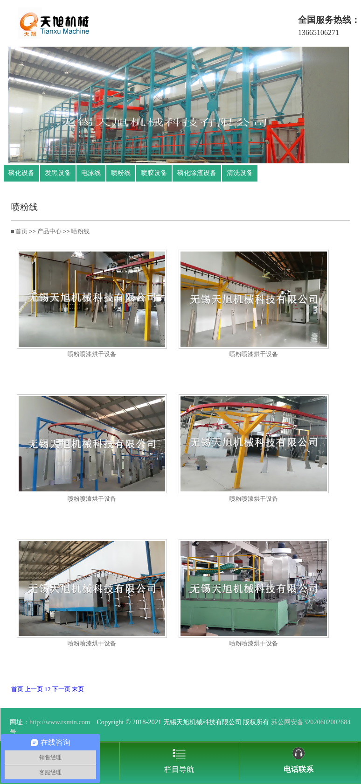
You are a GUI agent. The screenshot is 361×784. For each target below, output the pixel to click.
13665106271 (318, 32)
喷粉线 (121, 172)
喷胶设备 (154, 172)
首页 (21, 231)
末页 (78, 689)
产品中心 (49, 231)
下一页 (61, 689)
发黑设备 (58, 172)
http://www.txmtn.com (59, 722)
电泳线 (91, 172)
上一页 (34, 689)
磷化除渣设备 (196, 172)
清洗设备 (240, 172)
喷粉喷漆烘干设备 (92, 354)
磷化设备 (21, 172)
